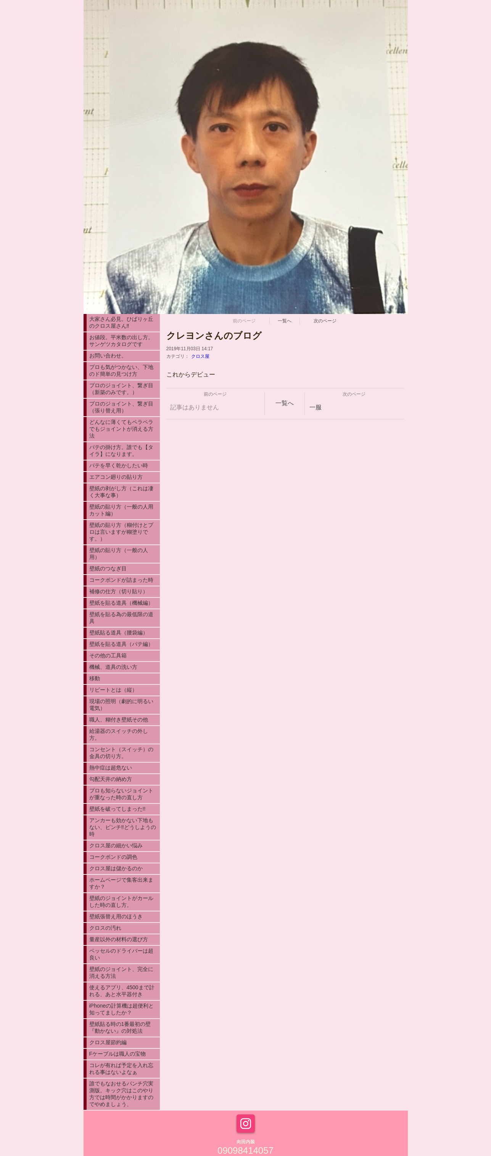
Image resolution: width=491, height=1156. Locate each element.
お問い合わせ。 (108, 356)
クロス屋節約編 (108, 1042)
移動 (94, 678)
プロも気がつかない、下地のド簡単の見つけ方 (121, 370)
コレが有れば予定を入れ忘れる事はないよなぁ (121, 1068)
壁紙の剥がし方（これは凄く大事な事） (121, 491)
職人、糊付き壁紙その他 (118, 719)
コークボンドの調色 (113, 857)
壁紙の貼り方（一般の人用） (118, 553)
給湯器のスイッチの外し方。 (118, 734)
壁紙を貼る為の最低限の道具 (121, 617)
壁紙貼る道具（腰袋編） (118, 633)
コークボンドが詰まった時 (121, 580)
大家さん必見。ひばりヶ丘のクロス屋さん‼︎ (121, 322)
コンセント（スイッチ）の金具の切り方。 (121, 752)
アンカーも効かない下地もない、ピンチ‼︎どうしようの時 (122, 827)
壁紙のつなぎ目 (108, 568)
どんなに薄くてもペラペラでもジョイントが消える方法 (121, 429)
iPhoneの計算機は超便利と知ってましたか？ (121, 1009)
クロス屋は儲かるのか (116, 868)
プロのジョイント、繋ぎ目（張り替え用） (121, 407)
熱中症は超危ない (110, 768)
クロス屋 (200, 356)
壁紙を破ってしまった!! (117, 809)
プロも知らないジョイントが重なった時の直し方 (121, 793)
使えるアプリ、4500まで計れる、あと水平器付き (122, 990)
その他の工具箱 (108, 655)
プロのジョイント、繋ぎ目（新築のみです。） (121, 388)
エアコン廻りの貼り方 (116, 477)
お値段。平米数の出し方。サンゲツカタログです (121, 340)
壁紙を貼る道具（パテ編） (121, 644)
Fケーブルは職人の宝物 (117, 1054)
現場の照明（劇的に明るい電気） (121, 704)
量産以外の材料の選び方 (118, 939)
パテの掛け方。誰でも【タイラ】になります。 (121, 450)
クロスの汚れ (105, 928)
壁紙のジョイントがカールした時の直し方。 (121, 901)
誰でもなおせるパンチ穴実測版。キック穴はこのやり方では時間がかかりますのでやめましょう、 (121, 1093)
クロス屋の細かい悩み (116, 845)
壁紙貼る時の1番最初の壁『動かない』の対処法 (120, 1027)
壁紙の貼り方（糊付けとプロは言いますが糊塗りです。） (121, 532)
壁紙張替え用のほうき (116, 916)
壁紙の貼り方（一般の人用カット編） (121, 510)
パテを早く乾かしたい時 (118, 465)
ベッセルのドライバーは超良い (121, 954)
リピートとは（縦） (113, 690)
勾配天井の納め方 (110, 779)
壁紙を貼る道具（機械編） (121, 603)
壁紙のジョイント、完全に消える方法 (121, 972)
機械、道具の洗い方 (113, 667)
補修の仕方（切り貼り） (118, 591)
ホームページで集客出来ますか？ (121, 883)
